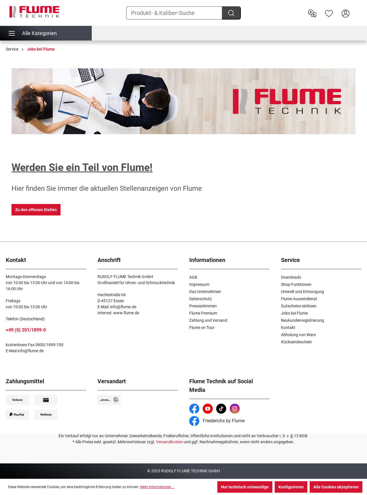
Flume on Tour (201, 327)
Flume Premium (203, 313)
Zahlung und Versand (208, 320)
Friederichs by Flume (217, 420)
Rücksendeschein (296, 342)
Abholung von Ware (298, 334)
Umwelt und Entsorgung (302, 291)
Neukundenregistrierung (302, 320)
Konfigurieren (291, 487)
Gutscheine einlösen (299, 306)
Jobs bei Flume (294, 313)
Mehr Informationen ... (157, 487)
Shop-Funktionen (296, 284)
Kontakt (288, 327)
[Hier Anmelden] (345, 13)
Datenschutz (200, 298)
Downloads (291, 277)
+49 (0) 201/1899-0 (26, 330)
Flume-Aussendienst (299, 298)
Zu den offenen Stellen (36, 209)
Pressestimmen (203, 306)
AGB (193, 277)
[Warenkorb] (357, 9)
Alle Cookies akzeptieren (336, 487)
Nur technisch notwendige (245, 487)
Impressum (199, 284)
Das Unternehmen (205, 291)
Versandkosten (169, 442)
